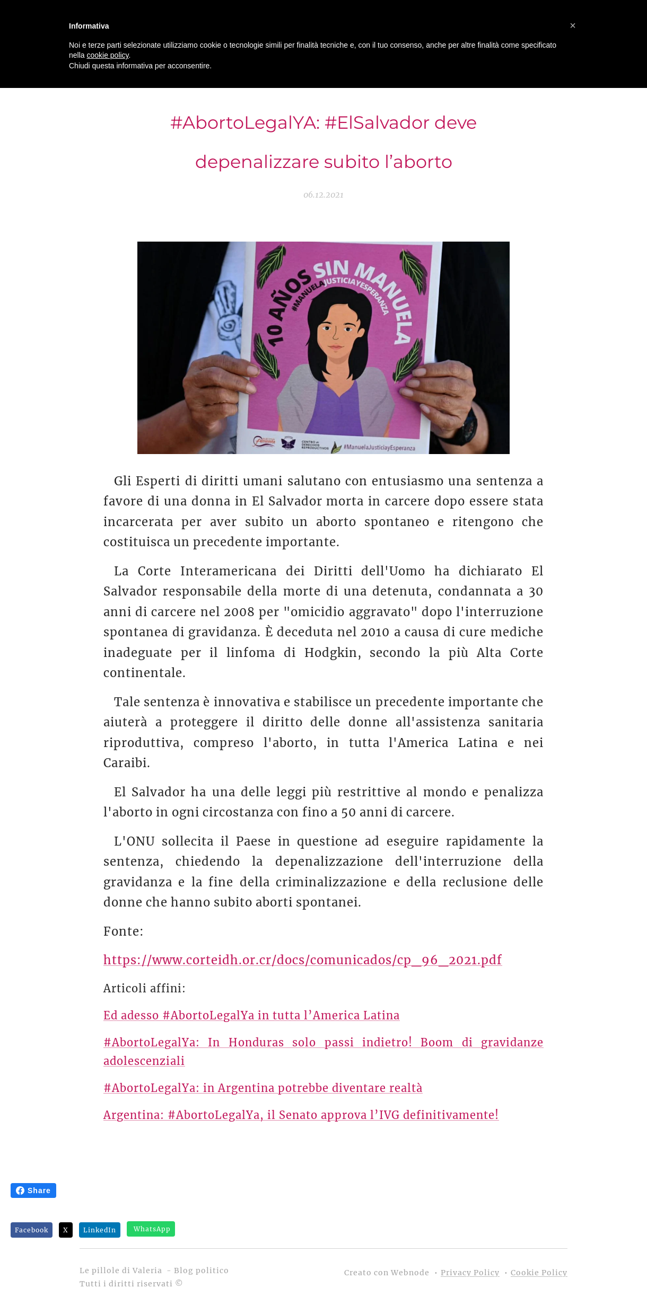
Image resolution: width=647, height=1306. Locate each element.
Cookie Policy (539, 1272)
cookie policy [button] (107, 55)
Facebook (31, 1230)
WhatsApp (152, 1229)
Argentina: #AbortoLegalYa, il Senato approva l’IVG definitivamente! (301, 1114)
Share (33, 1190)
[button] (572, 25)
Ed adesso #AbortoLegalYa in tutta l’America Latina (251, 1014)
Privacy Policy (470, 1272)
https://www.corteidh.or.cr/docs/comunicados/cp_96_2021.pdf (302, 960)
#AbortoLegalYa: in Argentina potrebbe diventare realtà (263, 1087)
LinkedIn (99, 1230)
